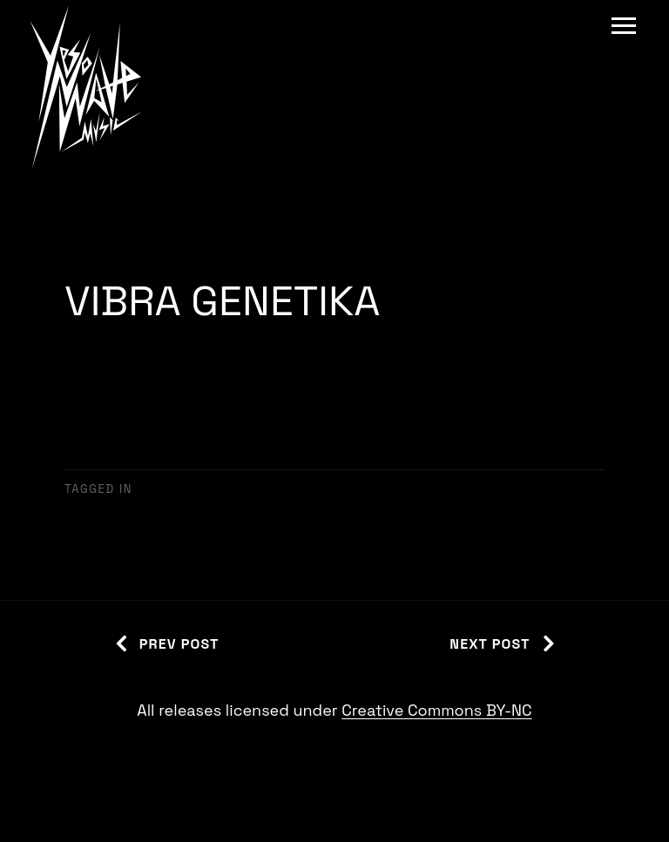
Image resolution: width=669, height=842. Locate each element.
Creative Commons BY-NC (436, 710)
